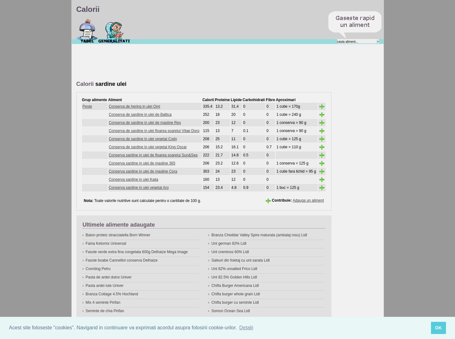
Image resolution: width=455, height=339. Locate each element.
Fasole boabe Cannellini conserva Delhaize (122, 260)
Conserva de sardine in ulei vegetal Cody (143, 139)
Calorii (87, 30)
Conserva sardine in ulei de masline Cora (143, 171)
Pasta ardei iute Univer (104, 285)
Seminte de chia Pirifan (105, 311)
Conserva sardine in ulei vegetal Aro (139, 187)
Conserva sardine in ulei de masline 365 (142, 163)
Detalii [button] (246, 327)
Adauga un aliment (308, 200)
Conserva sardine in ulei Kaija (133, 179)
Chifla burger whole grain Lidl (235, 294)
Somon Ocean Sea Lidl (230, 311)
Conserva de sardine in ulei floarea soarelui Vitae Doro (154, 131)
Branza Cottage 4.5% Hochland (112, 294)
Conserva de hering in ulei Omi (134, 106)
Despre (114, 30)
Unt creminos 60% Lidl (230, 252)
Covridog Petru (98, 269)
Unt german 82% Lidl (228, 243)
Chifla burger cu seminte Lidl (235, 302)
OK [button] (438, 327)
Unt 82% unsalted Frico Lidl (234, 269)
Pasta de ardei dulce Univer (109, 277)
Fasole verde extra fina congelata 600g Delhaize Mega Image (137, 252)
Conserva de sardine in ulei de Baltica (140, 114)
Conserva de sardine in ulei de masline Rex (145, 122)
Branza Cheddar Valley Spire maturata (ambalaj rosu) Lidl (259, 235)
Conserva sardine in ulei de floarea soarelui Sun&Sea (153, 155)
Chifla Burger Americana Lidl (235, 285)
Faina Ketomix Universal (106, 243)
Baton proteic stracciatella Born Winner (118, 235)
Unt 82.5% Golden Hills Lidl (234, 277)
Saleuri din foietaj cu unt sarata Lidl (240, 260)
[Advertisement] (189, 63)
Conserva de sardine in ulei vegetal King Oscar (148, 147)
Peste (87, 106)
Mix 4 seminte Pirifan (103, 302)
